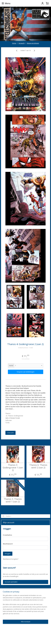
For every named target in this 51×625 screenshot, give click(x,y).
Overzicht (10, 433)
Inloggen (7, 554)
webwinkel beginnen (41, 617)
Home (14, 43)
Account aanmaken (11, 582)
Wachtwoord (7, 544)
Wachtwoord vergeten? (10, 559)
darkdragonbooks (9, 609)
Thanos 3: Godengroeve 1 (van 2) (13, 468)
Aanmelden (8, 601)
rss (32, 617)
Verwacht (21, 43)
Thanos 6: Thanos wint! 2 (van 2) (38, 466)
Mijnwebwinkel (29, 621)
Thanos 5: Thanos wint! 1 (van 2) (13, 500)
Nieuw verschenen (33, 43)
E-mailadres (7, 535)
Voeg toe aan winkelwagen (25, 372)
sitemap (27, 617)
